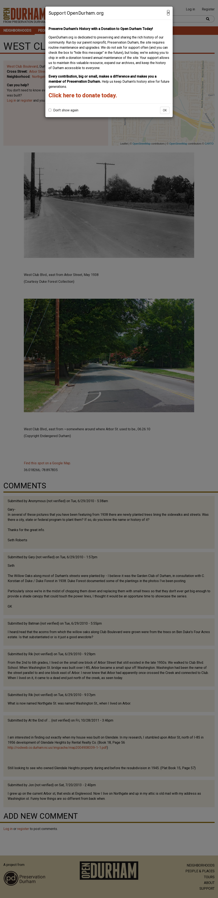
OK (165, 110)
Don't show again (63, 110)
